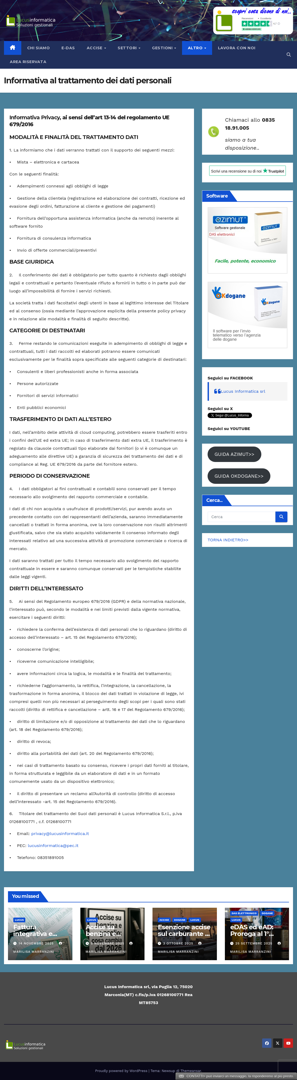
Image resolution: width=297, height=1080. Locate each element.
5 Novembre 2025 (108, 943)
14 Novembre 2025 (37, 943)
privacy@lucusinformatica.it (60, 833)
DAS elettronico (244, 913)
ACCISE (164, 919)
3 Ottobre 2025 (179, 943)
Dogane (179, 919)
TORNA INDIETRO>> (228, 539)
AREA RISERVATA (28, 61)
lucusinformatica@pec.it (53, 845)
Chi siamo (38, 48)
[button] (289, 54)
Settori (128, 48)
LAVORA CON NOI (236, 48)
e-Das (68, 48)
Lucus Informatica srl (243, 391)
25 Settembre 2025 (254, 943)
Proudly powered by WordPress (122, 1071)
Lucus (19, 919)
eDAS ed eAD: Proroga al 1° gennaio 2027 (252, 933)
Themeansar (190, 1071)
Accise (95, 48)
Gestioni (163, 48)
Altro (196, 48)
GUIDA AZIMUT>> (234, 454)
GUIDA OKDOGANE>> (238, 476)
